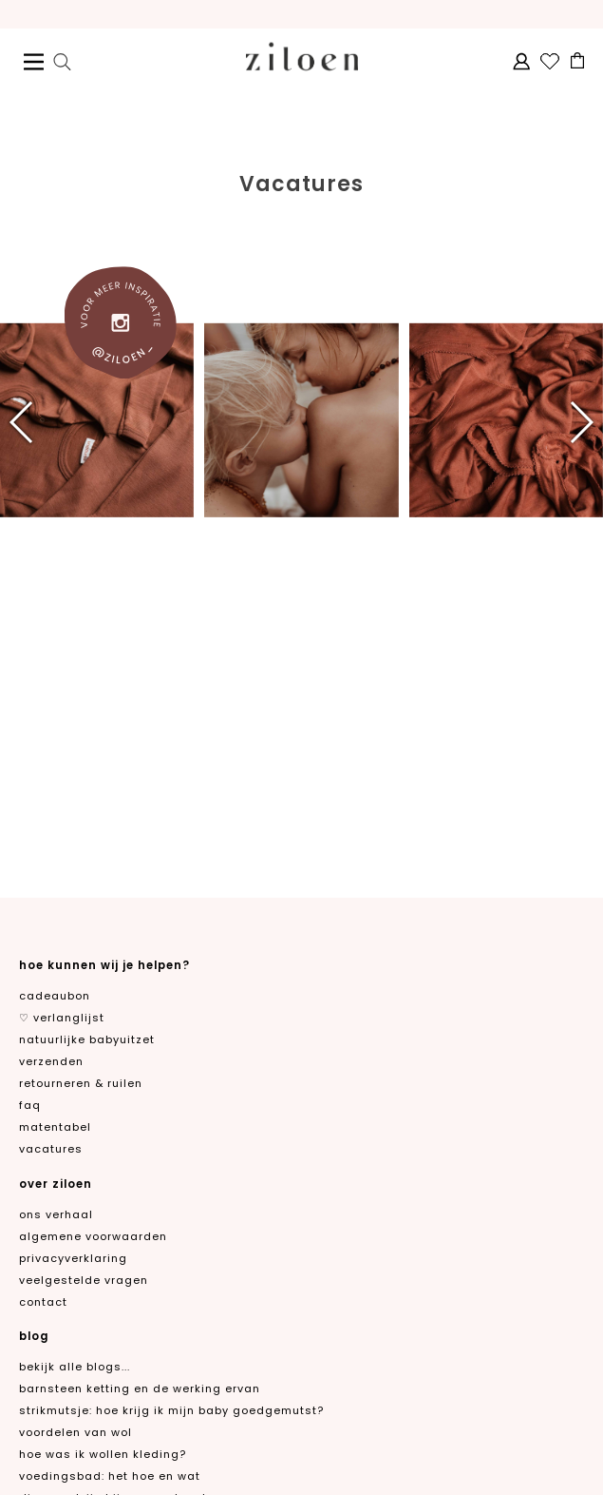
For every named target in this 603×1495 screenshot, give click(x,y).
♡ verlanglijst (61, 1017)
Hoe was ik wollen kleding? (102, 1454)
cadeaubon (54, 995)
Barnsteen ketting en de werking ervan (139, 1388)
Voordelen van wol (75, 1432)
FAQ (30, 1105)
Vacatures (51, 1148)
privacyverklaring (73, 1258)
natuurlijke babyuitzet (87, 1039)
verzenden (51, 1061)
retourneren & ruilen (80, 1083)
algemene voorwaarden (93, 1236)
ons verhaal (56, 1214)
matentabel (55, 1127)
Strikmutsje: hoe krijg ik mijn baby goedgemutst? (171, 1410)
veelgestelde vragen (83, 1280)
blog (33, 1336)
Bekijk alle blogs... (74, 1366)
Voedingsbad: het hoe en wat (109, 1476)
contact (43, 1302)
